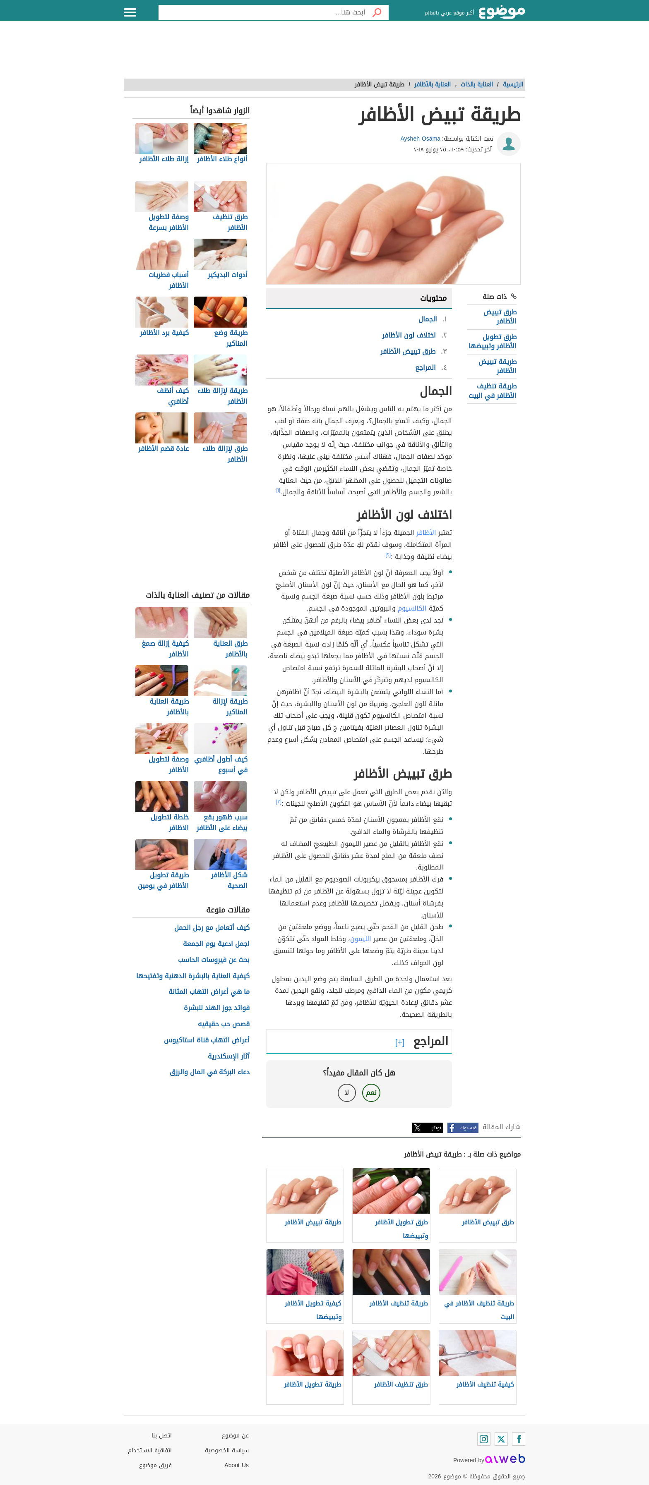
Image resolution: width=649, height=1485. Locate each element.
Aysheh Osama (421, 138)
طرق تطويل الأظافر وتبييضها (493, 341)
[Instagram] (483, 1439)
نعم (371, 1092)
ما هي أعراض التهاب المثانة (209, 992)
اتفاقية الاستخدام (150, 1450)
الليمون (360, 938)
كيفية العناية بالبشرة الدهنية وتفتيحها (193, 976)
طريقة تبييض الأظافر (497, 366)
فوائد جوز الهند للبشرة (217, 1008)
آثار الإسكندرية (229, 1057)
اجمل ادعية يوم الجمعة (216, 944)
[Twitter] (501, 1439)
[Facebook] (518, 1439)
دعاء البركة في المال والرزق (210, 1072)
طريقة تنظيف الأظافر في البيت (493, 391)
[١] (278, 490)
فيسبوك (468, 1127)
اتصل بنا (161, 1435)
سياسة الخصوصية (227, 1450)
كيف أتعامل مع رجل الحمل (212, 928)
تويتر (436, 1127)
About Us (236, 1465)
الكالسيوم (412, 608)
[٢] (388, 554)
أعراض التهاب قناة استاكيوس (207, 1041)
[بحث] (377, 12)
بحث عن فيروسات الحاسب (214, 960)
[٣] (279, 801)
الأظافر (426, 532)
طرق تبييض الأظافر (500, 317)
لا (346, 1092)
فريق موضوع (155, 1465)
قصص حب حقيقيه (224, 1024)
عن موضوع (235, 1435)
